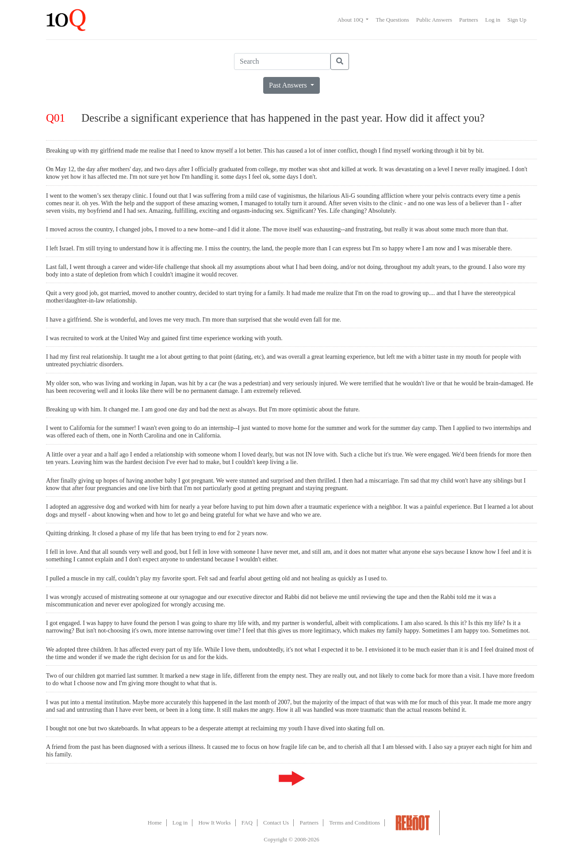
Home (155, 822)
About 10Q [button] (351, 19)
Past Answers (289, 85)
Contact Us (276, 822)
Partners (468, 19)
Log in (492, 19)
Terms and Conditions (354, 822)
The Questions (392, 19)
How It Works (214, 822)
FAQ (247, 822)
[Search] (282, 61)
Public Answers (434, 19)
